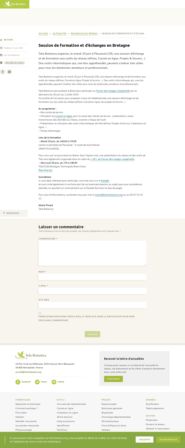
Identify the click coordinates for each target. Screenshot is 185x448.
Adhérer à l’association (158, 428)
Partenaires (152, 419)
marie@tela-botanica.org (109, 194)
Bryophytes (107, 412)
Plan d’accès (45, 170)
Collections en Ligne (67, 412)
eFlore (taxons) (64, 416)
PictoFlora (62, 429)
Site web (44, 300)
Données (151, 399)
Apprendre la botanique (27, 403)
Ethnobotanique (110, 421)
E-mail (43, 286)
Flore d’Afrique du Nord (114, 425)
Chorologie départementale (116, 416)
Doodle (105, 180)
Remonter (11, 213)
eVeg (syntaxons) (66, 421)
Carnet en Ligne (65, 408)
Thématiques (22, 399)
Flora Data (21, 412)
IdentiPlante (63, 425)
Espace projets (109, 403)
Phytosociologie (23, 429)
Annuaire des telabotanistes (71, 403)
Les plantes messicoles (27, 425)
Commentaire (48, 238)
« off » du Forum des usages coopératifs (112, 159)
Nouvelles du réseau (14, 62)
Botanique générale (112, 408)
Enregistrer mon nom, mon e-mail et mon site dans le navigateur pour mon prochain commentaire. (87, 318)
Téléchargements (155, 408)
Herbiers (19, 416)
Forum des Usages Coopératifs (113, 90)
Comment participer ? (26, 408)
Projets (106, 399)
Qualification (152, 403)
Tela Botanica (13, 55)
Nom (42, 272)
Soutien (150, 415)
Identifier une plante (26, 421)
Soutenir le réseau (155, 424)
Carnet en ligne (63, 116)
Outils (61, 399)
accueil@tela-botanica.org (28, 372)
